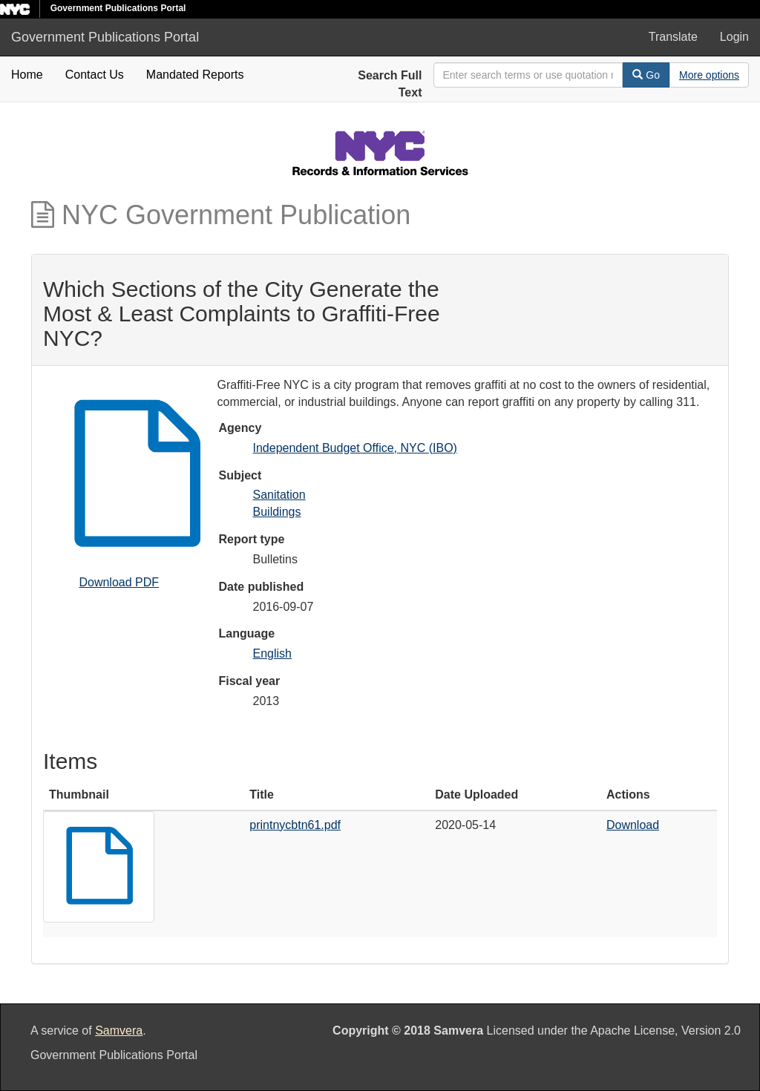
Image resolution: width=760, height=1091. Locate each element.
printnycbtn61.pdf (295, 825)
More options (709, 75)
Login (734, 36)
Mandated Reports (195, 74)
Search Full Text (390, 84)
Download (632, 825)
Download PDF (119, 582)
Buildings (277, 511)
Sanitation (279, 494)
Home (27, 74)
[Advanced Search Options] (709, 75)
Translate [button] (673, 36)
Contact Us (94, 74)
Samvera (118, 1030)
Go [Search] (646, 75)
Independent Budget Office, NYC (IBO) (355, 448)
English (272, 653)
